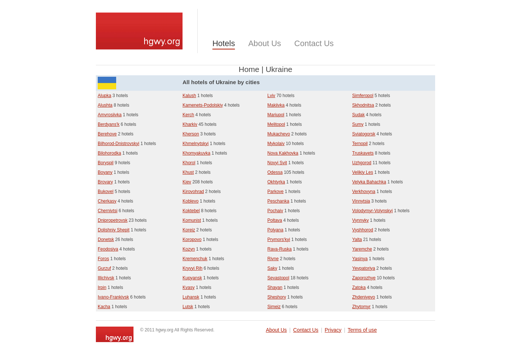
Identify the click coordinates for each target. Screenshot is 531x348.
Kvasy (189, 287)
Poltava (274, 220)
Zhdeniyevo (363, 297)
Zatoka (359, 287)
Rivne (273, 258)
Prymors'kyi (278, 239)
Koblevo (190, 201)
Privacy (333, 330)
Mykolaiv (276, 143)
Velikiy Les (362, 172)
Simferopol (362, 95)
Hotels (223, 43)
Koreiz (189, 229)
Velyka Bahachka (369, 182)
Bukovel (106, 191)
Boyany (105, 172)
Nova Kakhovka (282, 153)
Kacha (104, 306)
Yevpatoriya (363, 268)
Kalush (189, 95)
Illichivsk (106, 277)
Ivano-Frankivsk (113, 297)
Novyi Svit (277, 162)
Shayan (274, 287)
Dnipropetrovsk (113, 220)
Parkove (275, 191)
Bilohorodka (109, 153)
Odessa (274, 172)
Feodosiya (108, 249)
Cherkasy (107, 201)
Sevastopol (278, 277)
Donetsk (106, 239)
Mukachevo (278, 134)
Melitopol (276, 124)
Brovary (105, 182)
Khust (188, 172)
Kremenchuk (195, 258)
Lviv (271, 95)
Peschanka (278, 201)
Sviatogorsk (363, 134)
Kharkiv (190, 124)
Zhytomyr (361, 306)
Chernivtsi (107, 210)
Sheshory (276, 297)
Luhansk (191, 297)
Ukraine (279, 69)
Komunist (192, 220)
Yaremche (362, 249)
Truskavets (363, 153)
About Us (264, 43)
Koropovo (192, 239)
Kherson (191, 134)
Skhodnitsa (363, 105)
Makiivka (276, 105)
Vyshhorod (362, 229)
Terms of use (362, 330)
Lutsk (188, 306)
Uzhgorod (361, 162)
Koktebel (191, 210)
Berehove (107, 134)
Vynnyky (360, 220)
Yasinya (360, 258)
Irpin (102, 287)
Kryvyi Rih (192, 268)
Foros (103, 258)
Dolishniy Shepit (113, 229)
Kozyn (189, 249)
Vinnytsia (361, 201)
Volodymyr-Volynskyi (372, 210)
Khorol (189, 162)
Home (249, 69)
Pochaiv (275, 210)
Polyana (275, 229)
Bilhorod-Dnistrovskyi (118, 143)
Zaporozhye (363, 277)
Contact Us (314, 43)
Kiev (187, 182)
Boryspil (106, 162)
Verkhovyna (363, 191)
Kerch (188, 114)
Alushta (105, 105)
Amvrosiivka (110, 114)
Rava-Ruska (279, 249)
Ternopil (360, 143)
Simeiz (274, 306)
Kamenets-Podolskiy (203, 105)
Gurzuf (104, 268)
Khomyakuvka (196, 153)
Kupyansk (192, 277)
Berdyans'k (108, 124)
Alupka (104, 95)
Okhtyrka (276, 182)
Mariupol (275, 114)
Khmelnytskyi (196, 143)
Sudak (358, 114)
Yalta (357, 239)
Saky (272, 268)
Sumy (358, 124)
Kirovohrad (193, 191)
